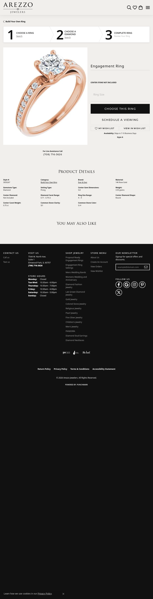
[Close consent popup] (63, 594)
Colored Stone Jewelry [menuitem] (76, 304)
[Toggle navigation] (147, 7)
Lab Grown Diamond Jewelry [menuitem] (75, 293)
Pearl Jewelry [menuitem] (72, 313)
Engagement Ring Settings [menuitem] (74, 266)
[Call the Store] (35, 265)
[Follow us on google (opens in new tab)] (126, 284)
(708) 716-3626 (52, 154)
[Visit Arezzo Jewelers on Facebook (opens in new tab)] (119, 284)
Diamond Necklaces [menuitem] (75, 340)
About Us (95, 257)
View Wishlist (97, 271)
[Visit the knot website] (86, 352)
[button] (129, 7)
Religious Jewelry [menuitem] (73, 308)
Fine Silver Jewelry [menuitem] (74, 317)
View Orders (96, 266)
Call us (6, 257)
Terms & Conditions (79, 369)
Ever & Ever (82, 182)
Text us (6, 262)
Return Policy (44, 369)
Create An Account (99, 262)
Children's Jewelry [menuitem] (74, 322)
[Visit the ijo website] (66, 352)
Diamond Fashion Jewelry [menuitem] (74, 286)
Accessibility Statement (103, 369)
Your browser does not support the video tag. (52, 96)
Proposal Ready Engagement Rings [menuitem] (74, 259)
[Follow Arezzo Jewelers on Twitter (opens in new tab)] (119, 292)
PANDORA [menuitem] (70, 331)
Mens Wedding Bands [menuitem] (76, 272)
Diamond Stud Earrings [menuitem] (76, 335)
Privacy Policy (60, 369)
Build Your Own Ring (15, 21)
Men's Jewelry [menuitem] (72, 326)
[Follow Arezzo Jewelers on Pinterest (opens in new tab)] (142, 284)
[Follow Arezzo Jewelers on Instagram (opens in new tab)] (134, 284)
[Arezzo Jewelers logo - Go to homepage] (18, 7)
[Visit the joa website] (76, 352)
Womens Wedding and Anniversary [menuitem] (76, 278)
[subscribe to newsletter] (145, 267)
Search (19, 36)
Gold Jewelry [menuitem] (71, 299)
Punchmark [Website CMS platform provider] (82, 385)
